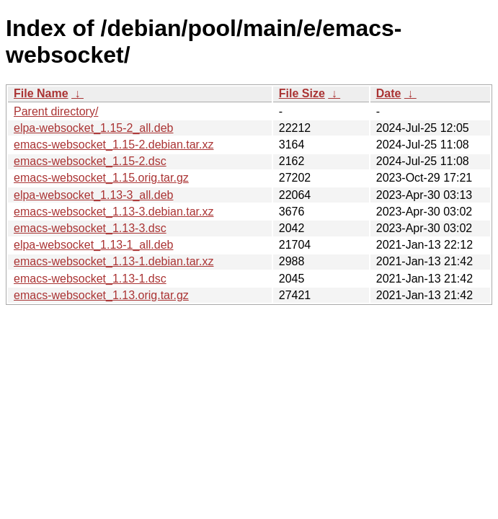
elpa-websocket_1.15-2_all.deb (93, 128)
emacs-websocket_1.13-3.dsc (90, 228)
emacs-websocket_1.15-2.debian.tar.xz (113, 144)
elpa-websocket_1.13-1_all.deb (93, 245)
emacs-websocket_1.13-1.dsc (90, 278)
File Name (41, 93)
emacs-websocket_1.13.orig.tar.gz (101, 295)
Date (388, 93)
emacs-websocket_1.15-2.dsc (90, 161)
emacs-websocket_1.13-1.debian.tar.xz (113, 261)
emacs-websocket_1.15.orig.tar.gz (101, 178)
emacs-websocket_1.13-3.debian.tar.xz (113, 211)
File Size (302, 93)
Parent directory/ (56, 111)
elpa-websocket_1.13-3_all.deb (93, 195)
